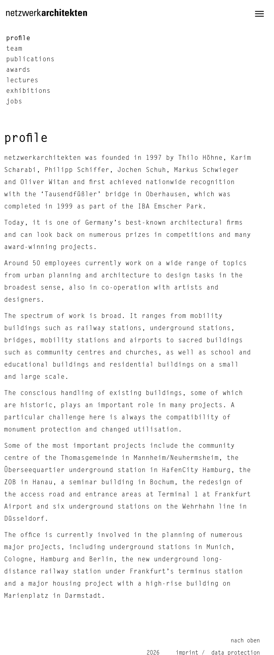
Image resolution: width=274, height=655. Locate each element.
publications (30, 59)
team (14, 49)
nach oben (245, 641)
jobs (14, 102)
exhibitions (28, 91)
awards (18, 70)
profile (18, 38)
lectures (22, 80)
